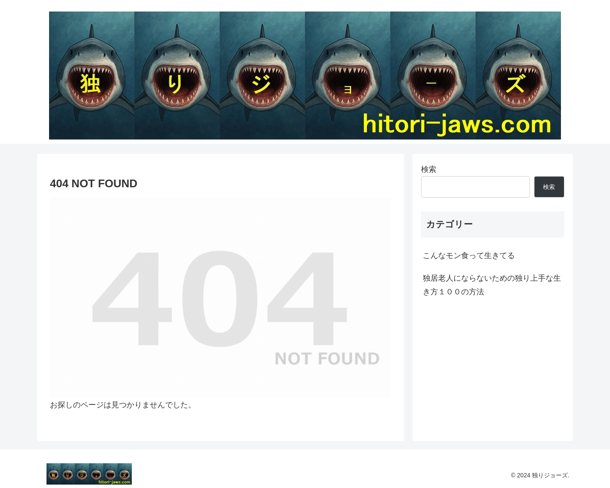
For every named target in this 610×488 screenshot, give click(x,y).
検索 (428, 169)
